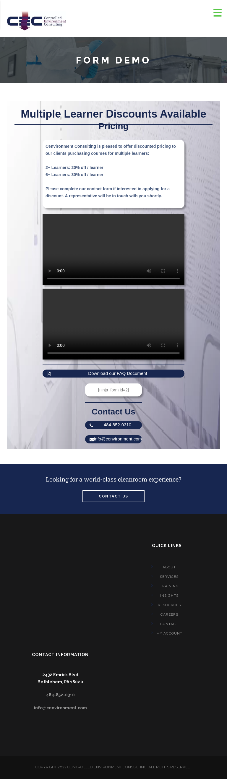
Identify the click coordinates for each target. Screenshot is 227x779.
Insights (169, 595)
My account (169, 633)
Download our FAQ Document (97, 373)
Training (169, 586)
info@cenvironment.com (116, 439)
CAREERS (169, 614)
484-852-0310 (110, 424)
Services (169, 577)
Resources (169, 605)
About (169, 567)
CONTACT (169, 624)
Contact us (113, 496)
